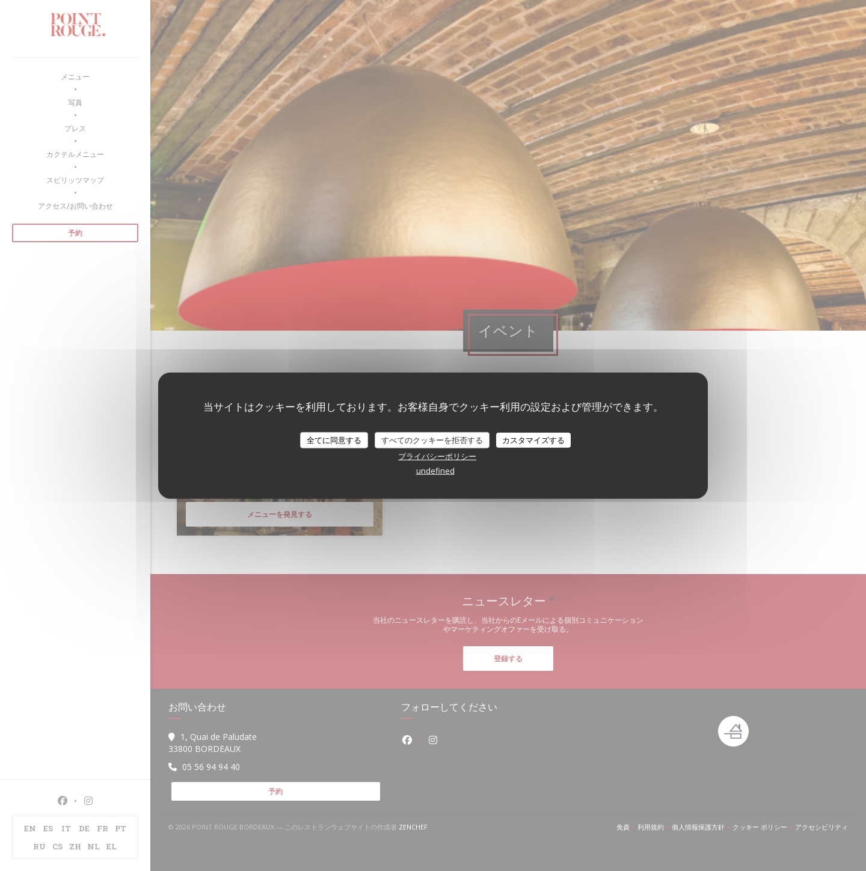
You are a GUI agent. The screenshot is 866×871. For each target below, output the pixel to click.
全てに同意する (334, 439)
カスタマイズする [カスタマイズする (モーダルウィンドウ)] (533, 439)
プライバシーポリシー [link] (437, 456)
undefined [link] (435, 470)
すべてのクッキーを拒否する (432, 439)
